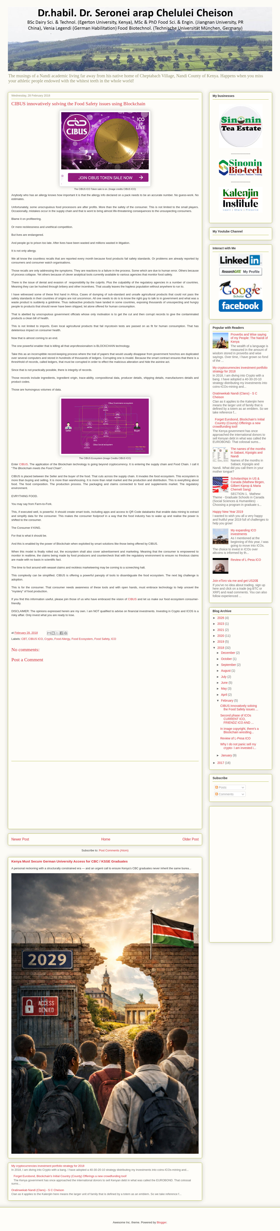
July (224, 676)
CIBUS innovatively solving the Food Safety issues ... (239, 707)
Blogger (161, 1222)
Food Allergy (62, 638)
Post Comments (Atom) (113, 850)
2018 (221, 647)
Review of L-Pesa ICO (246, 559)
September (229, 664)
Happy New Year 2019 (228, 511)
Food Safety (101, 638)
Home (105, 839)
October (227, 659)
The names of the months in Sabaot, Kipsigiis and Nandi (248, 452)
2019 (221, 641)
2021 (221, 630)
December (228, 652)
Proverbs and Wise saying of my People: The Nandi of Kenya (249, 338)
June (224, 682)
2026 (221, 618)
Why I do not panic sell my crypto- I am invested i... (238, 746)
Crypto (48, 638)
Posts (220, 787)
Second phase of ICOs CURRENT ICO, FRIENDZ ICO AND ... (237, 719)
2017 (221, 762)
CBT (24, 638)
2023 (221, 623)
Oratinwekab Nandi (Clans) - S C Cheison (37, 1190)
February (227, 700)
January (227, 755)
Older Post (190, 839)
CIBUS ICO (35, 638)
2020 (221, 635)
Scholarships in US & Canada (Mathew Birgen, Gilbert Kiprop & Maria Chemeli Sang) (248, 484)
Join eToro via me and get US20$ (235, 580)
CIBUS (23, 464)
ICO (113, 638)
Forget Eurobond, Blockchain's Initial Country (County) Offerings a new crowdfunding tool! (70, 1176)
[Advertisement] (105, 795)
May (224, 688)
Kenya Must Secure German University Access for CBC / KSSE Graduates (69, 861)
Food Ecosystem (82, 638)
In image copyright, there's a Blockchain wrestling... (239, 730)
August (226, 670)
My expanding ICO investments (243, 532)
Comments (224, 794)
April (224, 694)
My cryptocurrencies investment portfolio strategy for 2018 (47, 1165)
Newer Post (20, 839)
